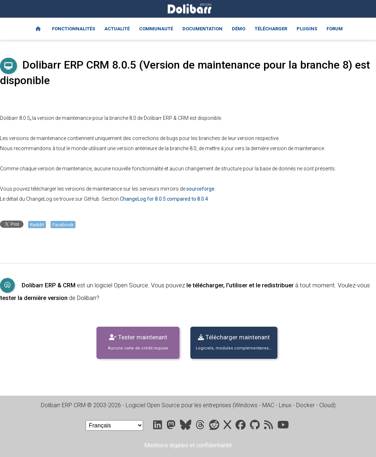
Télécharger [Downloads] (271, 28)
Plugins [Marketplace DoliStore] (307, 28)
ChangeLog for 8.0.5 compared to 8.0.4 (164, 199)
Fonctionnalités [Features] (73, 28)
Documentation (202, 28)
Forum (335, 28)
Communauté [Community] (156, 28)
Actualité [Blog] (117, 28)
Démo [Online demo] (238, 28)
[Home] (38, 28)
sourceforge (200, 189)
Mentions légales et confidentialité (188, 445)
